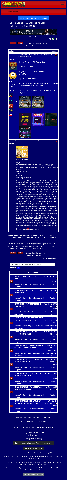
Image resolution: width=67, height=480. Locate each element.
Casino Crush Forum (33, 43)
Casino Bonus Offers (53, 468)
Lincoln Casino (33, 36)
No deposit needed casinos (38, 464)
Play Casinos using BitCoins (45, 453)
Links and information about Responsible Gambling (33, 443)
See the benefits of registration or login (33, 18)
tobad (55, 295)
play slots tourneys (53, 456)
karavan (11, 55)
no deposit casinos (40, 456)
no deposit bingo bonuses (12, 456)
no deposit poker (27, 456)
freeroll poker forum (22, 468)
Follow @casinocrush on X (33, 474)
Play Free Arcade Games (37, 468)
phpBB (28, 433)
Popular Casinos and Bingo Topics (25, 427)
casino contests (9, 468)
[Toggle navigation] (62, 4)
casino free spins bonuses (43, 462)
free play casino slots (11, 462)
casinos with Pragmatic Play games (34, 244)
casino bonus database (26, 462)
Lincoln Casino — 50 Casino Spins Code (27, 23)
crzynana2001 (52, 350)
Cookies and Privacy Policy (33, 448)
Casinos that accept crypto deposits (24, 453)
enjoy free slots (20, 235)
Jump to (13, 268)
